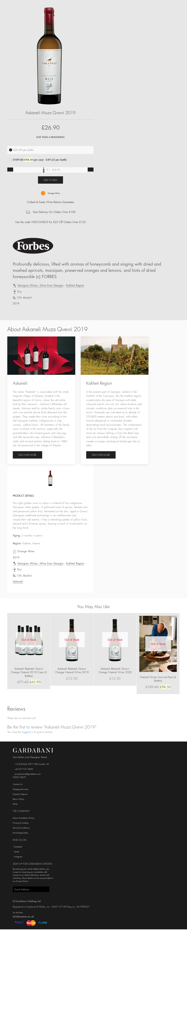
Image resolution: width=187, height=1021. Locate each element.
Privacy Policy (22, 881)
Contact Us (17, 784)
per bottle (21, 150)
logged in (27, 732)
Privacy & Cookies (20, 822)
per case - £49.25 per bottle (38, 160)
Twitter (16, 851)
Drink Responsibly (20, 832)
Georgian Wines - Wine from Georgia (40, 285)
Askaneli (18, 581)
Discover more (27, 454)
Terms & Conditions (21, 827)
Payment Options (20, 794)
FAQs (15, 804)
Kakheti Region (75, 285)
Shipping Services (20, 789)
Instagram (17, 856)
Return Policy (18, 799)
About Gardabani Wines (23, 817)
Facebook (17, 846)
